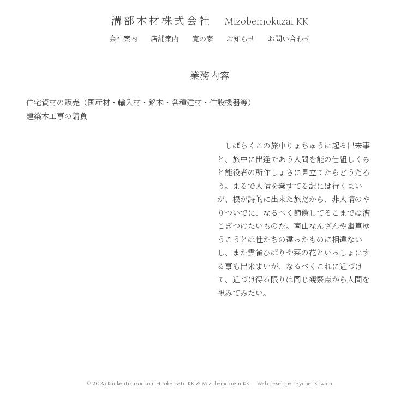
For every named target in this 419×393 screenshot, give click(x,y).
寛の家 (202, 38)
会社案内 (123, 38)
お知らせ (240, 38)
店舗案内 (165, 38)
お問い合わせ (289, 38)
